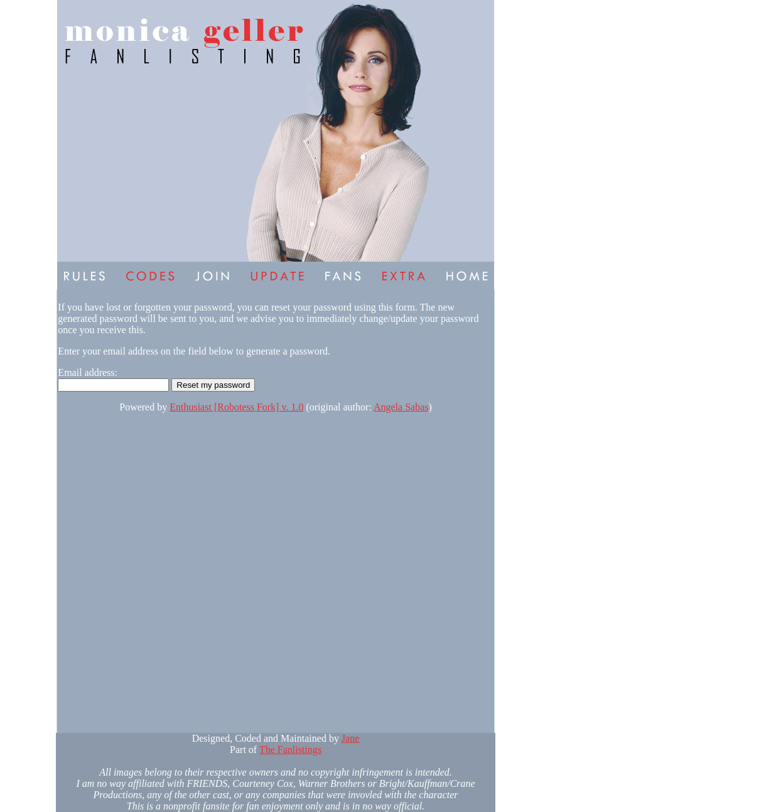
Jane (350, 738)
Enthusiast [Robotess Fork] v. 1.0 (236, 407)
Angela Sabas (401, 407)
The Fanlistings (290, 749)
